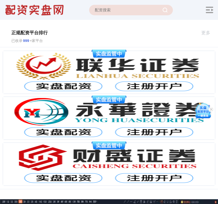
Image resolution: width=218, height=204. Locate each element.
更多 (208, 32)
